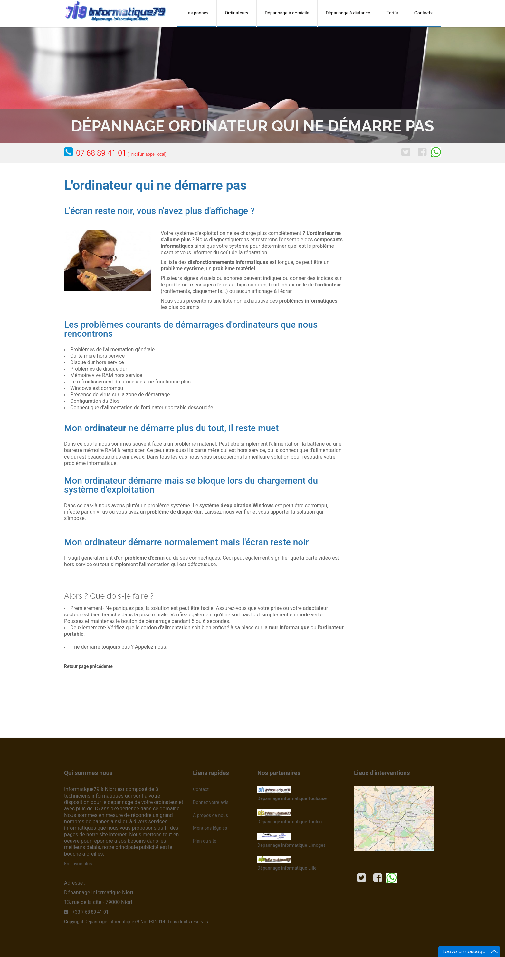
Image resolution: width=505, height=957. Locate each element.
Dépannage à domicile (287, 12)
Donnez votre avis (210, 802)
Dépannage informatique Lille (287, 868)
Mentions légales (210, 828)
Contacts (423, 12)
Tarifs (392, 12)
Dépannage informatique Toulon (289, 821)
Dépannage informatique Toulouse (292, 798)
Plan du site (204, 841)
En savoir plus (78, 863)
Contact (201, 789)
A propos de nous (210, 815)
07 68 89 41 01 (121, 153)
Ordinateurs (236, 12)
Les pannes (197, 12)
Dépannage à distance (348, 12)
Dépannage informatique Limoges (291, 845)
